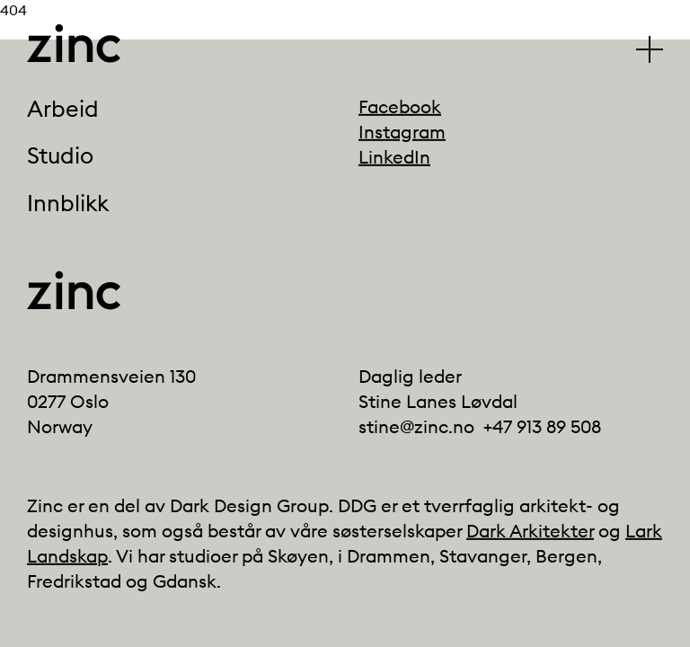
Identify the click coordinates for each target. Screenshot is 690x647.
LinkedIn (394, 157)
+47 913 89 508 (542, 426)
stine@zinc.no (416, 426)
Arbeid (63, 108)
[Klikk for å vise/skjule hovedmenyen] (649, 49)
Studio (60, 156)
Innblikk (68, 203)
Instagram (402, 131)
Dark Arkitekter (530, 530)
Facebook (399, 106)
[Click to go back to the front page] (73, 43)
